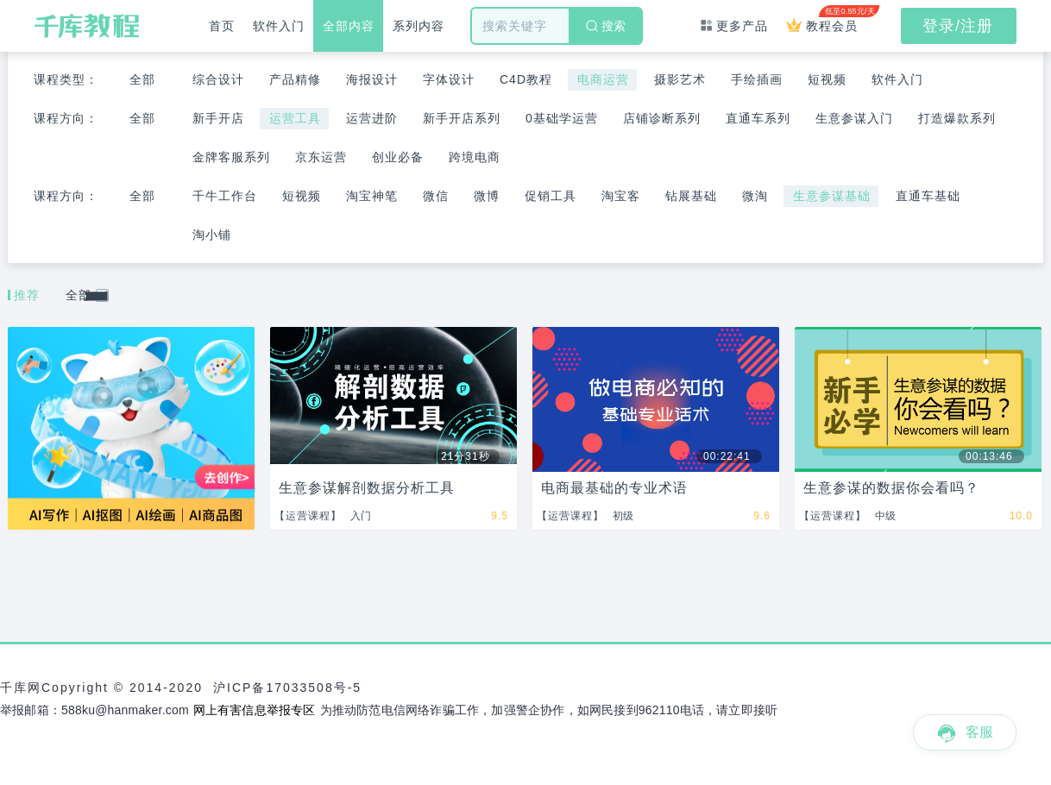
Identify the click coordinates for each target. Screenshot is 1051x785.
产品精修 (295, 79)
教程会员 (826, 19)
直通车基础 (928, 196)
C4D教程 (526, 79)
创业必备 (398, 157)
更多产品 (734, 26)
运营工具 (295, 118)
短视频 (827, 79)
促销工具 (550, 196)
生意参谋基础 (832, 196)
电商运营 (603, 79)
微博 (487, 196)
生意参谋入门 (854, 118)
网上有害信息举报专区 (254, 710)
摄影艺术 (680, 79)
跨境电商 (474, 157)
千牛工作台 (224, 196)
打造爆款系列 (957, 118)
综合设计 (218, 79)
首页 (222, 26)
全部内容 (348, 26)
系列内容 (418, 26)
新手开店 (218, 118)
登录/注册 (957, 26)
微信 (436, 196)
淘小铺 (211, 235)
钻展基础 (691, 196)
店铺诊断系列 (662, 118)
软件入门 (279, 26)
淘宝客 (620, 196)
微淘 (755, 196)
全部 (142, 79)
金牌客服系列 (231, 157)
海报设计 (372, 79)
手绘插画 (757, 79)
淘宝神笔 (372, 196)
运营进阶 (372, 118)
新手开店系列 (461, 118)
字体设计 (449, 79)
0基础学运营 (562, 118)
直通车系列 (758, 118)
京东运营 (321, 157)
